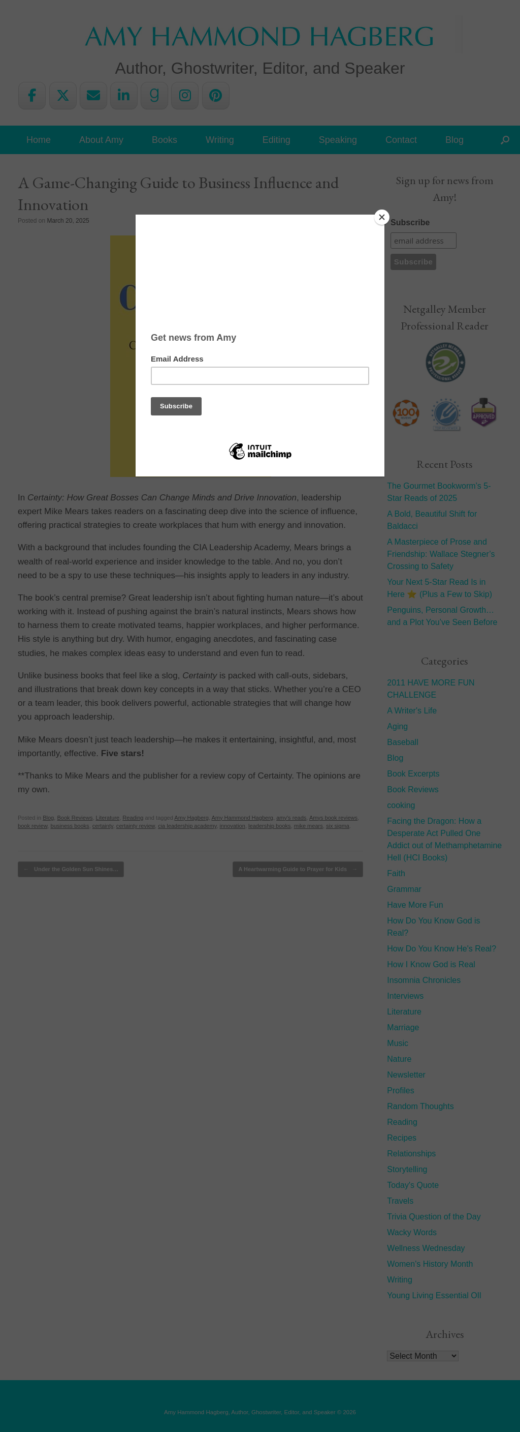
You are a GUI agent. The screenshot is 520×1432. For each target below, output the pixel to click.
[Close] (381, 217)
